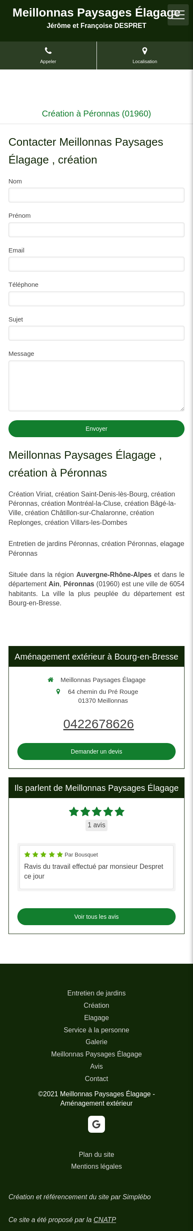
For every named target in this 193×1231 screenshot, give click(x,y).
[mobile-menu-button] (178, 14)
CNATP (105, 1219)
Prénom (19, 215)
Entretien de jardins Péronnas (53, 543)
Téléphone (23, 284)
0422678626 (98, 724)
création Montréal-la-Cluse (81, 503)
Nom (15, 181)
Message (21, 353)
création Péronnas (129, 543)
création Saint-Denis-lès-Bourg (101, 494)
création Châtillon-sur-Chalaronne (75, 512)
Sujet (15, 319)
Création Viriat (29, 494)
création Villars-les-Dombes (85, 522)
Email (16, 250)
